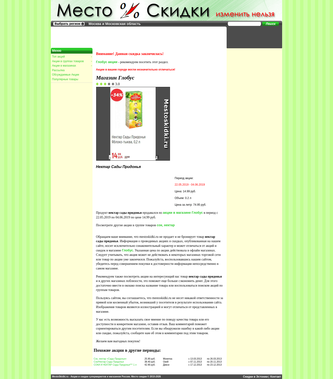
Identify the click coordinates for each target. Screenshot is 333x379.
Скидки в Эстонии (255, 376)
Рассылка (58, 70)
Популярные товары (65, 79)
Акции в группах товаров (72, 61)
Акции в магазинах (72, 65)
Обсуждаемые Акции (65, 74)
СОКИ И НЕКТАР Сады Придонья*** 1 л (115, 365)
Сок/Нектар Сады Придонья (109, 362)
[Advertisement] (252, 37)
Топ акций (72, 56)
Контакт (275, 376)
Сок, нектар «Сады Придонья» (110, 359)
